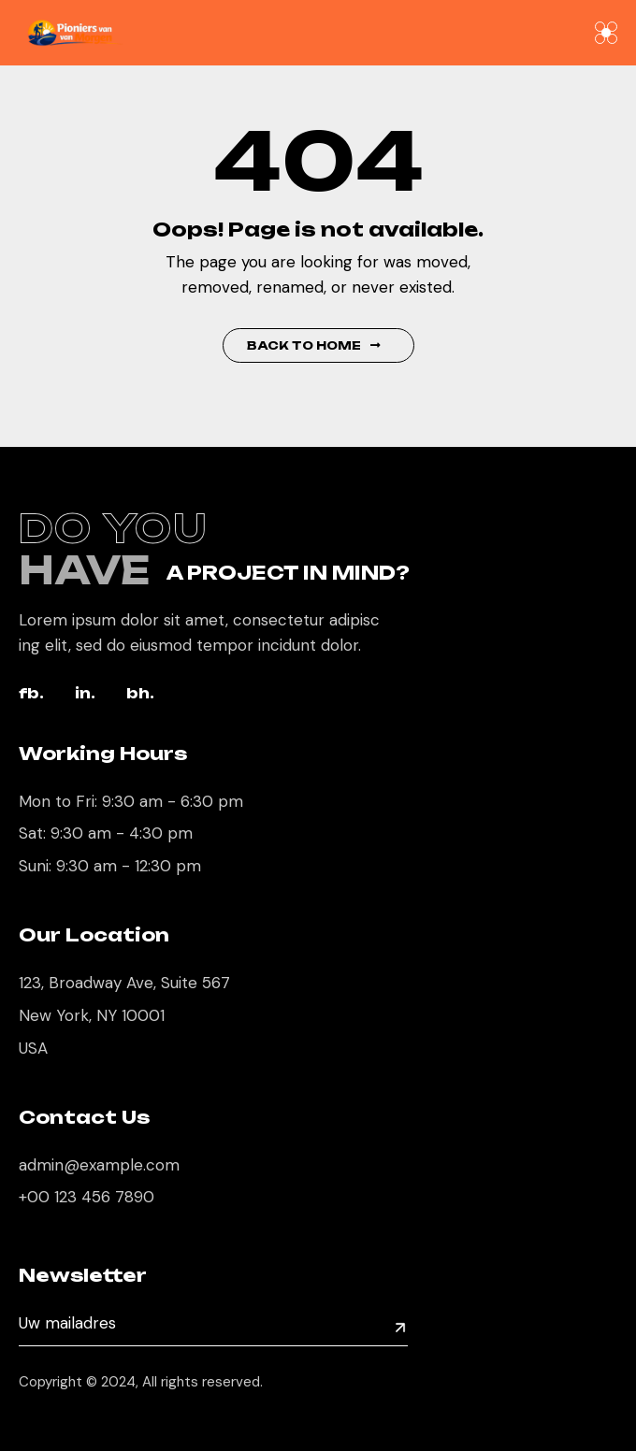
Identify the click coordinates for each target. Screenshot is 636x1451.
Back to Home (314, 345)
